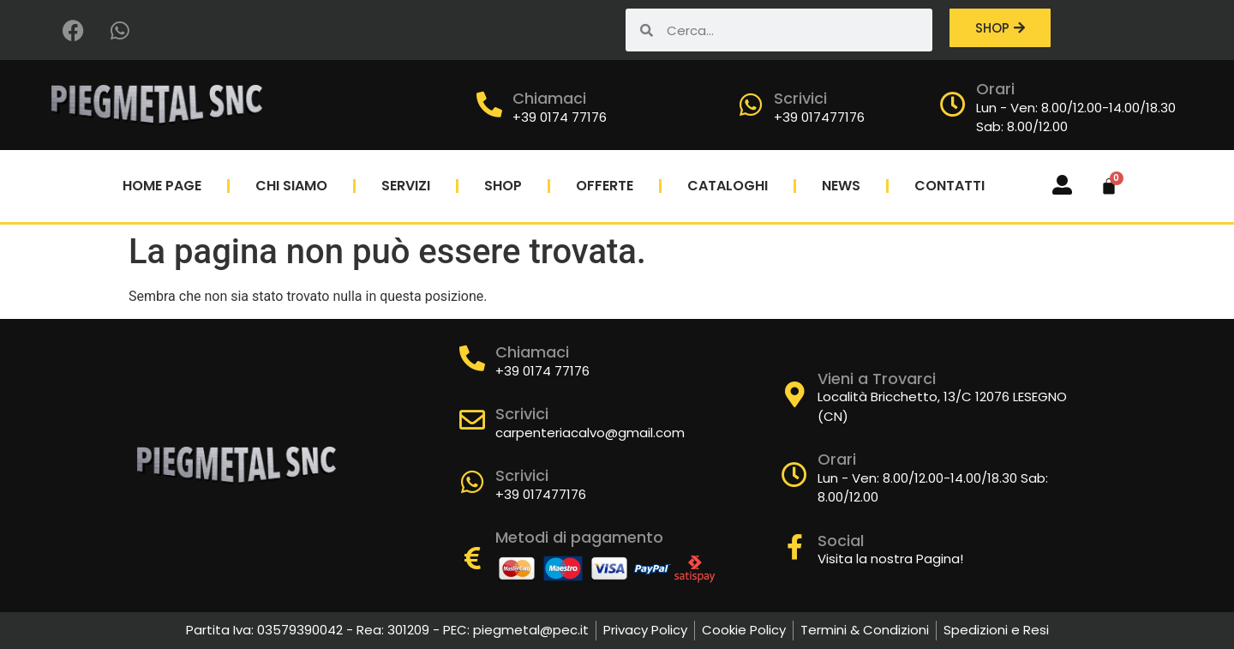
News (841, 185)
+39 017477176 (819, 117)
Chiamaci (549, 98)
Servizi (405, 185)
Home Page (162, 185)
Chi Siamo (291, 185)
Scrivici (800, 98)
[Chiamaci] (489, 104)
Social (841, 540)
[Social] (794, 547)
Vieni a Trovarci (877, 378)
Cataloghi (727, 185)
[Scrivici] (751, 104)
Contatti (949, 185)
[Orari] (953, 104)
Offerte (604, 185)
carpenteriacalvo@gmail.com (590, 433)
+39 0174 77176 (559, 117)
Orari (995, 88)
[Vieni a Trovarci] (794, 394)
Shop (503, 185)
